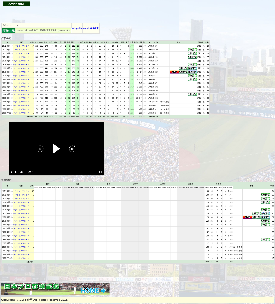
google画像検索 (91, 28)
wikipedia (77, 28)
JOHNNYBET (16, 3)
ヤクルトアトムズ (22, 46)
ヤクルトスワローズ (21, 57)
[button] (85, 288)
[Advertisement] (55, 13)
